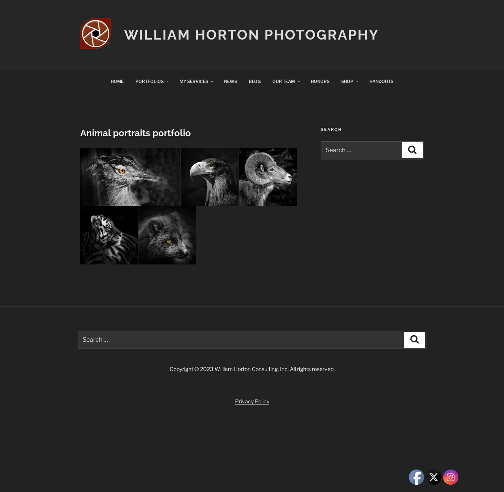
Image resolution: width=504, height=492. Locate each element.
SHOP (350, 81)
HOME (117, 81)
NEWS (230, 81)
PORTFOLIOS (152, 81)
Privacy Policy (252, 401)
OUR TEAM (286, 81)
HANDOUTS (381, 81)
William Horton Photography (251, 35)
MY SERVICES (197, 81)
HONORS (320, 81)
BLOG (255, 81)
